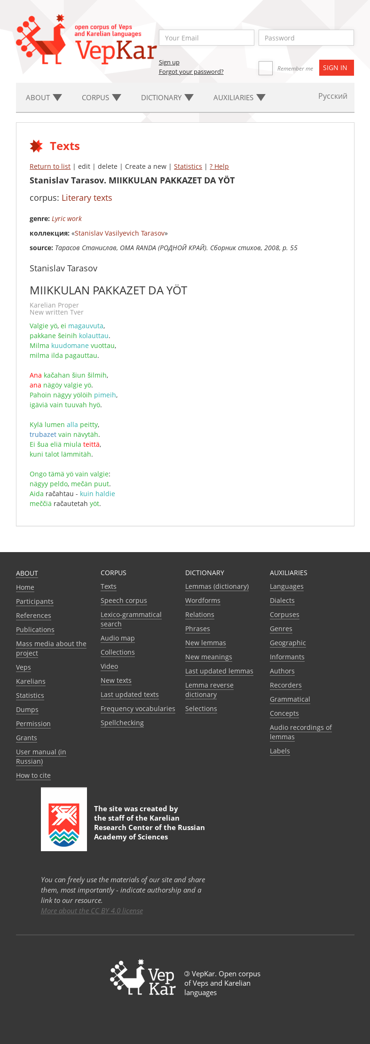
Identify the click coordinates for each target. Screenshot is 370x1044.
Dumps (27, 709)
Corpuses (284, 614)
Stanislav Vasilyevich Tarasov (120, 233)
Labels (280, 750)
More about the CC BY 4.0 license (92, 910)
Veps (23, 667)
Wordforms (202, 600)
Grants (26, 737)
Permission (33, 723)
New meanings (208, 656)
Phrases (197, 628)
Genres (281, 628)
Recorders (286, 684)
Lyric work (67, 218)
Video (109, 666)
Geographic (288, 642)
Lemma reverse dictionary (209, 689)
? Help (219, 166)
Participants (35, 601)
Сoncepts (284, 713)
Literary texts (87, 197)
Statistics (188, 166)
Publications (35, 629)
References (33, 615)
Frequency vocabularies (138, 708)
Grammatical (290, 699)
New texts (116, 680)
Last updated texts (130, 694)
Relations (199, 614)
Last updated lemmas (219, 670)
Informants (287, 656)
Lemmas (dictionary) (217, 586)
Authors (282, 670)
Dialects (282, 600)
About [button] (44, 97)
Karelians (31, 681)
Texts (109, 586)
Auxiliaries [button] (239, 97)
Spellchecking (122, 722)
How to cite (33, 775)
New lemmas (205, 642)
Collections (118, 652)
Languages (287, 586)
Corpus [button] (101, 97)
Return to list (50, 166)
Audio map (118, 637)
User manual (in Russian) (41, 756)
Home (25, 587)
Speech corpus (124, 600)
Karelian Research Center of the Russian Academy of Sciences (149, 827)
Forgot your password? (191, 71)
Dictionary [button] (167, 97)
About (27, 573)
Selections (201, 708)
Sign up (169, 62)
